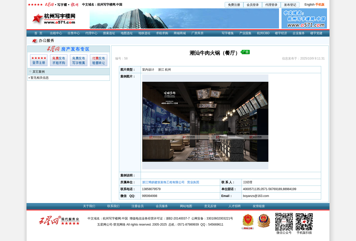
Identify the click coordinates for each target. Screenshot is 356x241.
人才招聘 (234, 206)
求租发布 (58, 60)
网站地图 (186, 206)
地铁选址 (144, 33)
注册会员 (138, 206)
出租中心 (56, 33)
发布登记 (290, 5)
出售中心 (74, 33)
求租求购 (162, 33)
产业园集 (245, 33)
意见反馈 (210, 206)
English (309, 4)
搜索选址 (109, 33)
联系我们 (113, 206)
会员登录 (253, 5)
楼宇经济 (281, 33)
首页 (39, 33)
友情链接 (259, 206)
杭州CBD (263, 33)
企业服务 (299, 33)
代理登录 (271, 5)
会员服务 (162, 206)
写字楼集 (228, 33)
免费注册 (234, 5)
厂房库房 (197, 33)
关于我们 (89, 206)
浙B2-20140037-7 (178, 218)
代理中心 (91, 33)
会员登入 (38, 60)
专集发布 (78, 60)
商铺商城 (180, 33)
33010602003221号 (220, 218)
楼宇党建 (316, 33)
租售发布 (98, 60)
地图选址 (127, 33)
